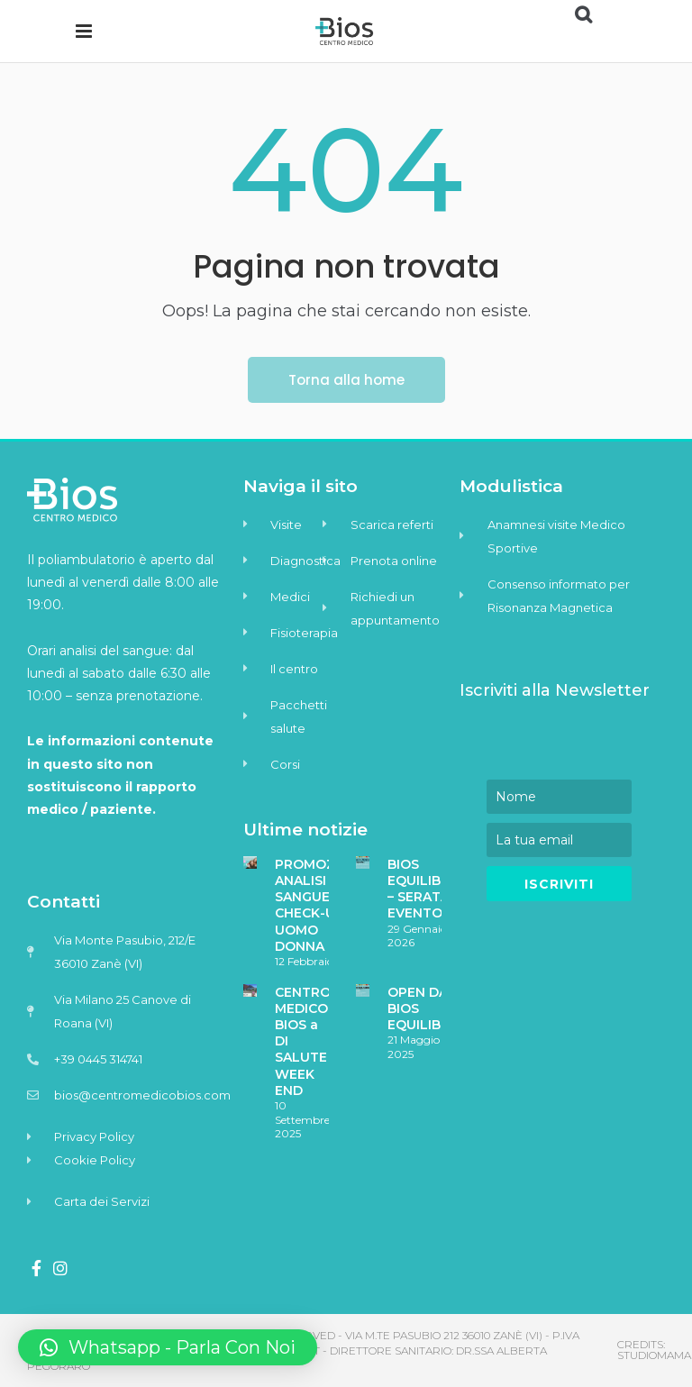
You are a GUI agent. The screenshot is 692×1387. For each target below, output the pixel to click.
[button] (167, 1347)
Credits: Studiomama (654, 1349)
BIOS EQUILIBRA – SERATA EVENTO (423, 889)
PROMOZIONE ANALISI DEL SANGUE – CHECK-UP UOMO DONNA (321, 905)
